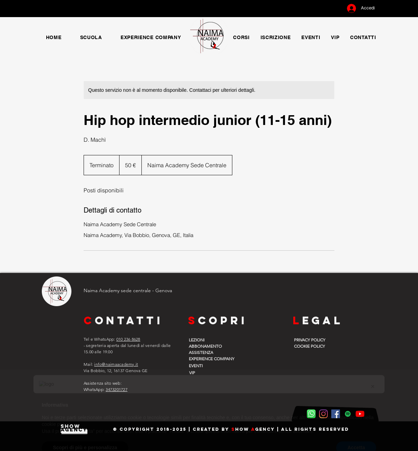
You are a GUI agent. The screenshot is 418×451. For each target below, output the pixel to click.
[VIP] (206, 372)
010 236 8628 (128, 339)
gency (265, 429)
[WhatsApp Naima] (311, 413)
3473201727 (116, 389)
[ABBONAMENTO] (206, 345)
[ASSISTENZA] (206, 352)
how (243, 429)
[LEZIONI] (206, 339)
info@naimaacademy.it (116, 364)
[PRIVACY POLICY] (312, 339)
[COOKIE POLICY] (312, 345)
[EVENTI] (206, 365)
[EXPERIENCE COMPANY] (216, 358)
